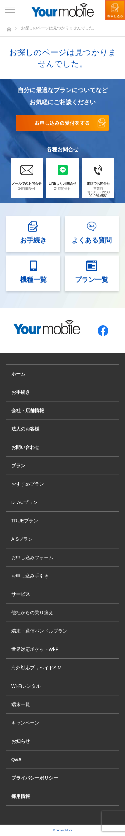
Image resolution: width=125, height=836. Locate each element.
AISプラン (22, 539)
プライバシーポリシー (34, 778)
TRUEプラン (24, 520)
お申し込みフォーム (32, 557)
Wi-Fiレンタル (26, 686)
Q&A (16, 759)
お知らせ (20, 741)
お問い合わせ (25, 447)
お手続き (20, 392)
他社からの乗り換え (32, 612)
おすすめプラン (27, 484)
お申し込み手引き (30, 575)
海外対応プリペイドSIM (36, 667)
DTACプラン (24, 502)
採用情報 (20, 796)
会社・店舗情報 (27, 410)
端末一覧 (20, 704)
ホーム (18, 373)
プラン (18, 465)
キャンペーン (25, 722)
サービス (20, 594)
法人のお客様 (25, 429)
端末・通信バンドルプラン (39, 631)
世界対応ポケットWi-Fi (35, 649)
